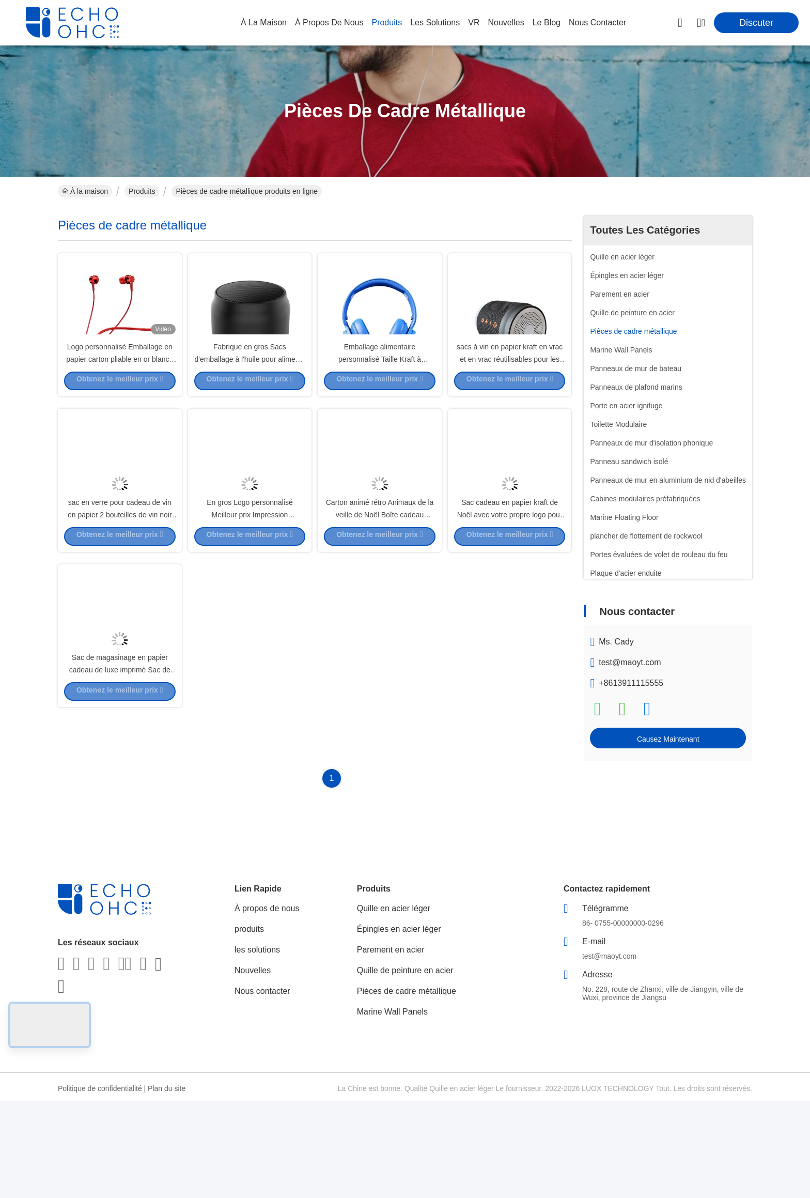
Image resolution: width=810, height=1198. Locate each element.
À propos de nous (329, 22)
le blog (546, 22)
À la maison (264, 22)
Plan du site (166, 1185)
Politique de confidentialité (100, 1185)
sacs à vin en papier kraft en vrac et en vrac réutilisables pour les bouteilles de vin (510, 403)
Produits (142, 191)
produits (386, 22)
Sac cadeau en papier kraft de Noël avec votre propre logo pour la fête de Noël (510, 604)
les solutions (435, 22)
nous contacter (597, 22)
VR (473, 22)
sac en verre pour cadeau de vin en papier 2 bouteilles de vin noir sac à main (120, 604)
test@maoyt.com (630, 662)
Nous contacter (262, 1088)
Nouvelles (253, 1067)
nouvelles (506, 22)
